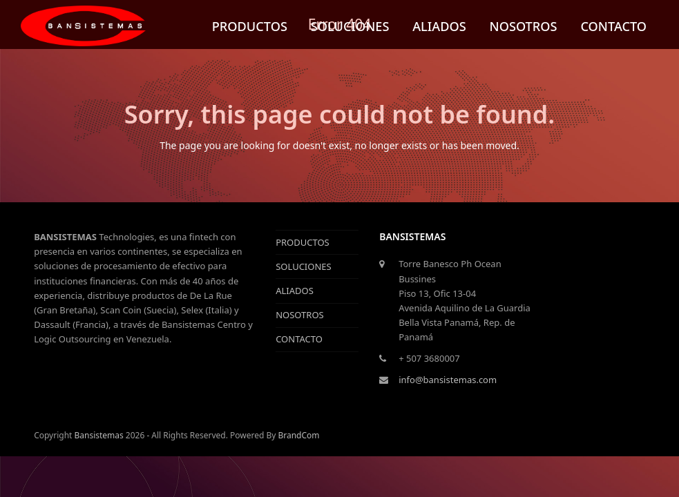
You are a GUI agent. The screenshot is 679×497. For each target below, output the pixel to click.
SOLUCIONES (304, 266)
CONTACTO (299, 339)
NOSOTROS (300, 315)
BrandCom (298, 435)
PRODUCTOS (302, 242)
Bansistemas (98, 435)
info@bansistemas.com (448, 379)
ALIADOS (295, 290)
